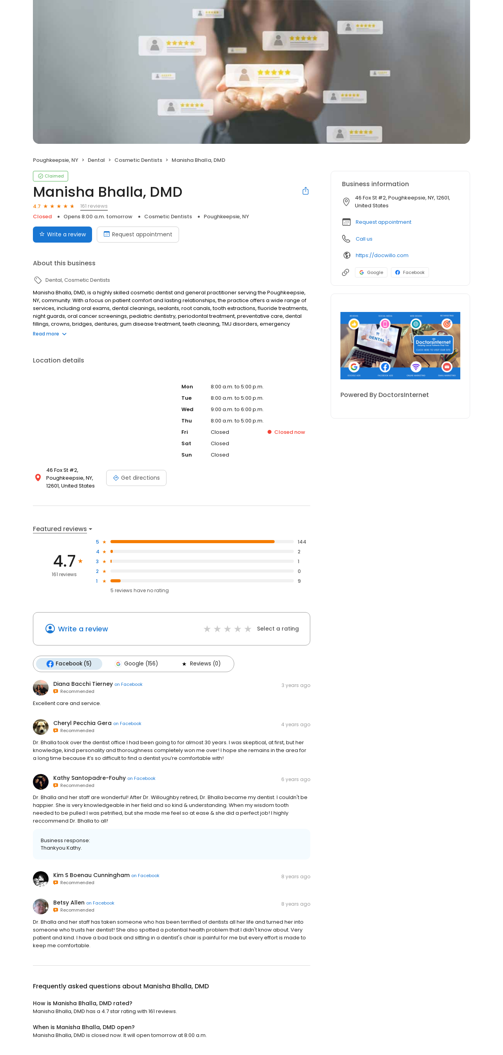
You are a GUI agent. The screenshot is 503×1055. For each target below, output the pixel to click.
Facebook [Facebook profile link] (410, 272)
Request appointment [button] (383, 222)
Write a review (83, 629)
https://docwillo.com (382, 255)
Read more (50, 333)
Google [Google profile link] (371, 272)
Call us (364, 239)
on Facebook (128, 684)
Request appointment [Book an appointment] (137, 234)
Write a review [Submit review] (62, 234)
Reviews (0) (200, 664)
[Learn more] (400, 345)
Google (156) (135, 664)
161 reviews (94, 206)
